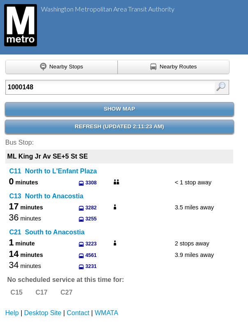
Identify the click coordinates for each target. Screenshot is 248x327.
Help (12, 312)
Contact (78, 312)
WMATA (106, 312)
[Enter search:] (102, 87)
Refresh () (119, 126)
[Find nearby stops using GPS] (61, 67)
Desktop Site (43, 312)
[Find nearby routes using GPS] (174, 67)
